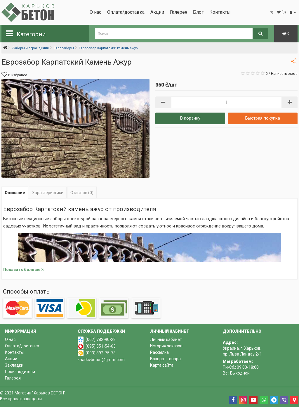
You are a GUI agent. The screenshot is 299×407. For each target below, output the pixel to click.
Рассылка (159, 352)
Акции (157, 12)
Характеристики (47, 192)
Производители (20, 371)
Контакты (220, 12)
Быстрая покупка (262, 118)
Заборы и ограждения (30, 48)
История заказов (166, 346)
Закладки (14, 365)
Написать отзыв (284, 74)
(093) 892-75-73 (101, 353)
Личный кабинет (166, 339)
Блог (198, 12)
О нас (95, 12)
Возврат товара (165, 358)
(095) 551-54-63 (101, 346)
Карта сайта (161, 365)
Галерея (178, 12)
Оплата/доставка (126, 12)
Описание (15, 192)
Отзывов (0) (81, 192)
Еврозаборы (64, 48)
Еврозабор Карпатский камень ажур (108, 48)
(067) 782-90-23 (101, 339)
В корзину (190, 118)
